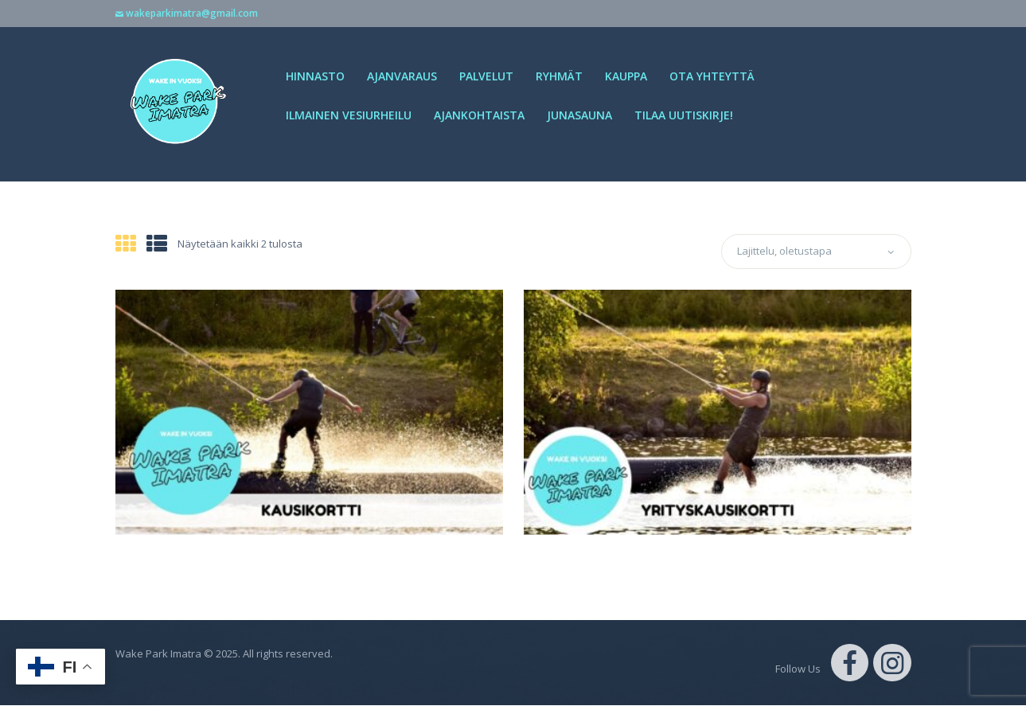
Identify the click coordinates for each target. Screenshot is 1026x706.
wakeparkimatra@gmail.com (192, 13)
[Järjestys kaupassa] (816, 251)
